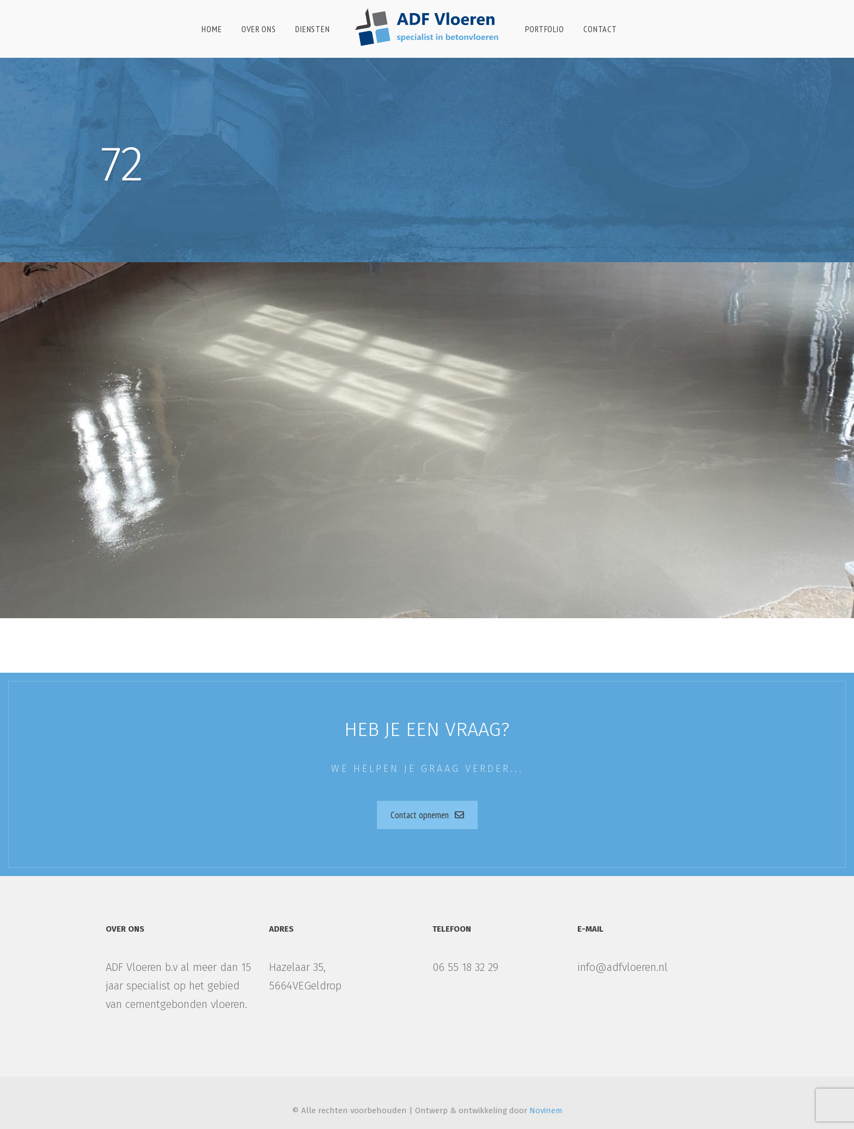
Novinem (546, 1110)
